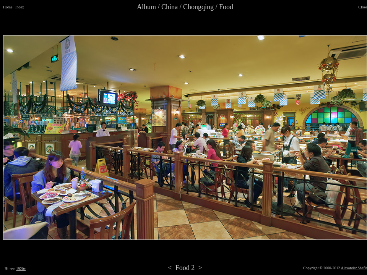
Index (19, 7)
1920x (21, 269)
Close (362, 7)
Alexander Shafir (354, 268)
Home (7, 7)
